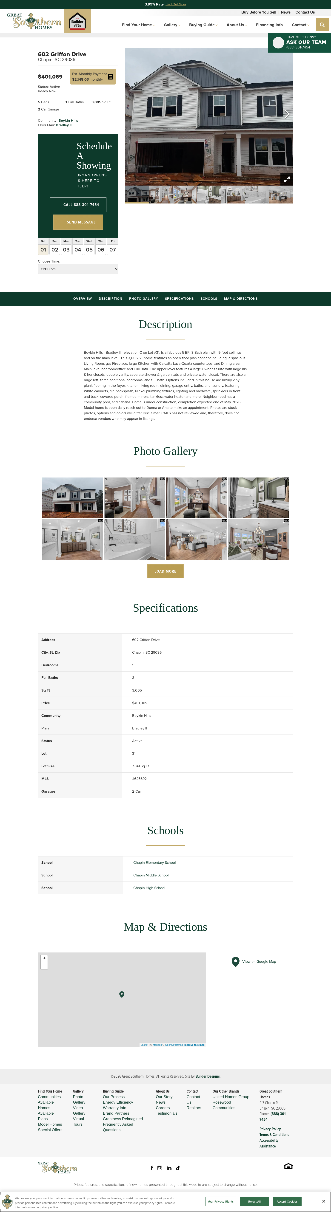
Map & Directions (241, 298)
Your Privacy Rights (221, 1204)
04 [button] (77, 250)
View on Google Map (253, 961)
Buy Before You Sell (258, 12)
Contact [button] (299, 25)
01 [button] (43, 250)
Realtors (194, 1108)
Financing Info (269, 25)
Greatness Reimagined (123, 1119)
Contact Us (305, 12)
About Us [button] (235, 25)
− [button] (44, 965)
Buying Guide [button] (202, 25)
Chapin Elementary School (154, 862)
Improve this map (194, 1044)
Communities (49, 1097)
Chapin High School (149, 887)
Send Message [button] (81, 222)
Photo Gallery (143, 298)
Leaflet (144, 1044)
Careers (163, 1108)
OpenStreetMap (174, 1044)
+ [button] (44, 958)
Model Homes (50, 1124)
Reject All (254, 1204)
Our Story (164, 1097)
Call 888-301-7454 (81, 205)
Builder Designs (208, 1076)
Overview (82, 298)
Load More (165, 571)
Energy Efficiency (118, 1102)
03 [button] (66, 250)
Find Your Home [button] (137, 25)
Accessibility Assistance (269, 1143)
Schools (209, 298)
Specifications (179, 298)
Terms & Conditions (274, 1135)
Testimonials (166, 1113)
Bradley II (63, 125)
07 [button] (112, 250)
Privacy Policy (270, 1129)
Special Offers (50, 1130)
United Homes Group (231, 1097)
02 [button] (54, 250)
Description (110, 298)
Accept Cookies (287, 1204)
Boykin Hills (68, 120)
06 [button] (100, 250)
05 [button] (89, 250)
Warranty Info (114, 1108)
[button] (322, 24)
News (286, 12)
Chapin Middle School (151, 875)
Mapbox (157, 1044)
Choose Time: (78, 266)
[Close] (324, 1203)
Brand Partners (116, 1113)
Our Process (114, 1097)
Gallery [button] (170, 25)
